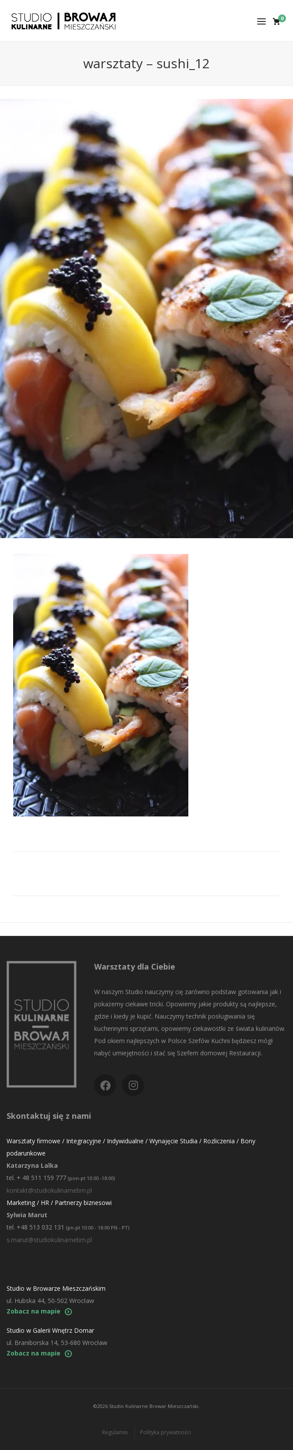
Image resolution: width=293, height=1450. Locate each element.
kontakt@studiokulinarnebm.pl (49, 1190)
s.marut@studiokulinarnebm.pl (49, 1240)
